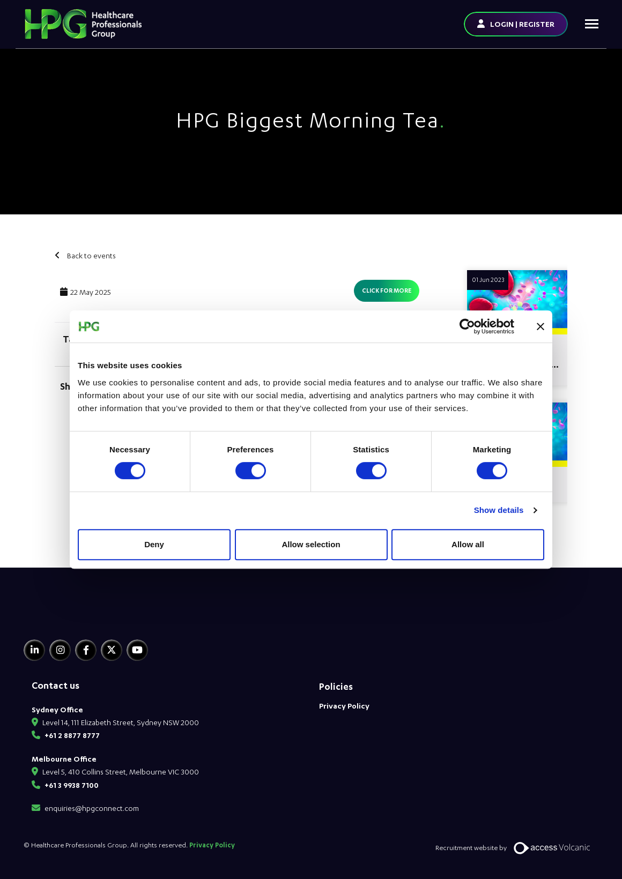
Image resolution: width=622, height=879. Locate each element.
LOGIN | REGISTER (522, 23)
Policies (336, 686)
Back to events (90, 255)
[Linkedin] (34, 650)
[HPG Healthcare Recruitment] (73, 615)
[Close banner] (540, 326)
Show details (499, 510)
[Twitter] (111, 650)
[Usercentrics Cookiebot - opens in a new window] (467, 326)
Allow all (467, 544)
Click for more (386, 290)
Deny (154, 544)
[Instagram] (60, 650)
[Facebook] (86, 650)
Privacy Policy (344, 705)
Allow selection (311, 544)
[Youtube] (137, 650)
